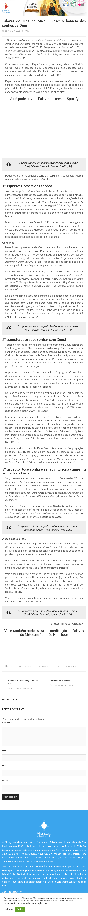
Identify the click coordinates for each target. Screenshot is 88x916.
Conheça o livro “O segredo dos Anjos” (23, 682)
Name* (5, 750)
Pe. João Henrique (42, 666)
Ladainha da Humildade (61, 681)
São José (57, 666)
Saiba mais (9, 909)
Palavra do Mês (25, 666)
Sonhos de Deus (71, 666)
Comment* (7, 722)
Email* (5, 765)
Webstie (6, 780)
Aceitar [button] (20, 909)
